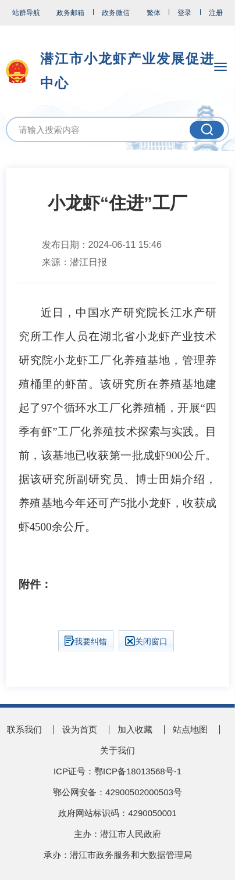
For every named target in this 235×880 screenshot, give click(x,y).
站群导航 (26, 13)
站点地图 (190, 729)
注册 (216, 13)
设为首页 (79, 729)
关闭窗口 (146, 641)
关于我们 (117, 750)
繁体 (154, 13)
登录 (184, 13)
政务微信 (116, 13)
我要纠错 (86, 641)
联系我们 (24, 729)
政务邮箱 (70, 13)
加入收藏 (134, 729)
